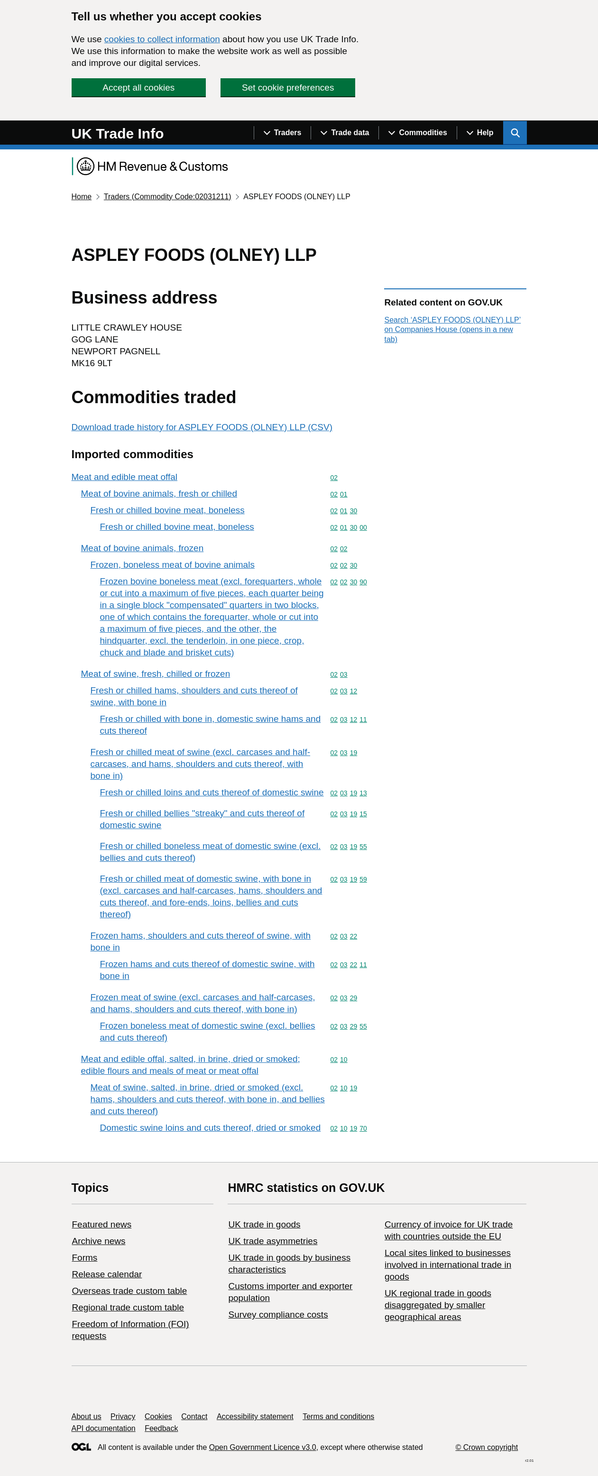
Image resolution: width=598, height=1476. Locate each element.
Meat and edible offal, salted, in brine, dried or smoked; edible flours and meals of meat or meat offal (190, 1065)
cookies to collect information (162, 39)
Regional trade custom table (128, 1307)
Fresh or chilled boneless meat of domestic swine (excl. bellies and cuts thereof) (210, 852)
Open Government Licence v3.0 (262, 1447)
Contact (194, 1416)
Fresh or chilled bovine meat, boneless (168, 510)
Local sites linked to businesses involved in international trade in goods (448, 1265)
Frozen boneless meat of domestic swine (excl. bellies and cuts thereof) (207, 1031)
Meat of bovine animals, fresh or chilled (159, 493)
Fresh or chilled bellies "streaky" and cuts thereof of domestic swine (202, 819)
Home (82, 197)
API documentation (104, 1428)
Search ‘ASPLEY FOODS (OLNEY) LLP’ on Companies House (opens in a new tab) (452, 329)
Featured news (102, 1224)
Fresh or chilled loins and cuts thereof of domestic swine (212, 792)
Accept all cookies (138, 87)
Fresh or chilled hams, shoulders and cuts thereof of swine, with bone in (194, 696)
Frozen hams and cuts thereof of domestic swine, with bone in (207, 970)
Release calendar (107, 1274)
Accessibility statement (255, 1416)
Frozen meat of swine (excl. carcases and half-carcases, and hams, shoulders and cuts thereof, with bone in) (203, 1003)
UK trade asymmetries (272, 1241)
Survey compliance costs (278, 1314)
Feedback (161, 1428)
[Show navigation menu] (282, 133)
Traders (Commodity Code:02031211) (167, 197)
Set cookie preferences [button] (288, 87)
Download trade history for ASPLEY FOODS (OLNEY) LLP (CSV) (202, 427)
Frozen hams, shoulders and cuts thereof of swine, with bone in (201, 941)
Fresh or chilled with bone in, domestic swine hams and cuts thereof (210, 725)
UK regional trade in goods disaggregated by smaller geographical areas (438, 1305)
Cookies (158, 1416)
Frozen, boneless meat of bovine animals (173, 565)
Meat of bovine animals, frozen (142, 548)
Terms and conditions (338, 1416)
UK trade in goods (264, 1224)
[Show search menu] (515, 133)
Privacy (122, 1416)
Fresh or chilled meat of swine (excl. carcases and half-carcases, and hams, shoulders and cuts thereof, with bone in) (201, 764)
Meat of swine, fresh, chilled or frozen (155, 674)
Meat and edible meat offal (125, 477)
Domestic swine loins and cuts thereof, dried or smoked (210, 1128)
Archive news (99, 1241)
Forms (85, 1258)
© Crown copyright (486, 1447)
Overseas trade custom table (129, 1291)
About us (86, 1416)
